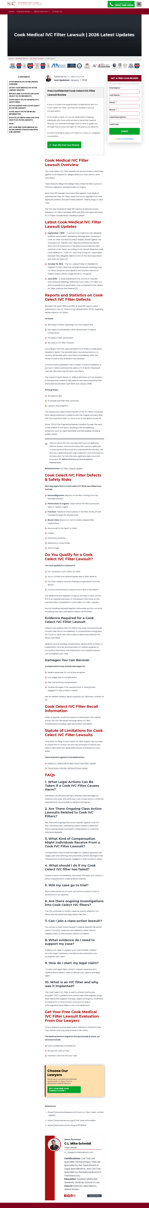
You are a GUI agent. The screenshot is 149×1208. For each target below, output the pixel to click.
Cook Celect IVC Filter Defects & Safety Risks (24, 101)
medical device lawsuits (70, 697)
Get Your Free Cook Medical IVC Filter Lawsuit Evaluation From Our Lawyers (23, 129)
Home (11, 11)
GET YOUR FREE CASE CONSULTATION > (61, 1091)
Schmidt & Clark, (62, 133)
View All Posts (94, 1197)
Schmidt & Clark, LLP (90, 1037)
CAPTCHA (114, 124)
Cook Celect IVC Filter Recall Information (22, 113)
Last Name (115, 95)
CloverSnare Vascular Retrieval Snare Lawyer (68, 769)
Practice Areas (23, 11)
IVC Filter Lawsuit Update (71, 469)
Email (113, 102)
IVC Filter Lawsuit (37, 59)
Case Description (117, 117)
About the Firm (41, 11)
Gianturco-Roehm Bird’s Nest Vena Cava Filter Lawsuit (72, 764)
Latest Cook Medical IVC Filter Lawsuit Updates (23, 89)
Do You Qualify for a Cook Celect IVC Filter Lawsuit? (24, 107)
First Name (115, 88)
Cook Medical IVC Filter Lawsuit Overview (23, 83)
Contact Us (57, 11)
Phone (113, 110)
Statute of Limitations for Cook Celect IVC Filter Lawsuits (24, 118)
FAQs (11, 123)
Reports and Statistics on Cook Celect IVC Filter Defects (24, 95)
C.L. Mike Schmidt (75, 76)
